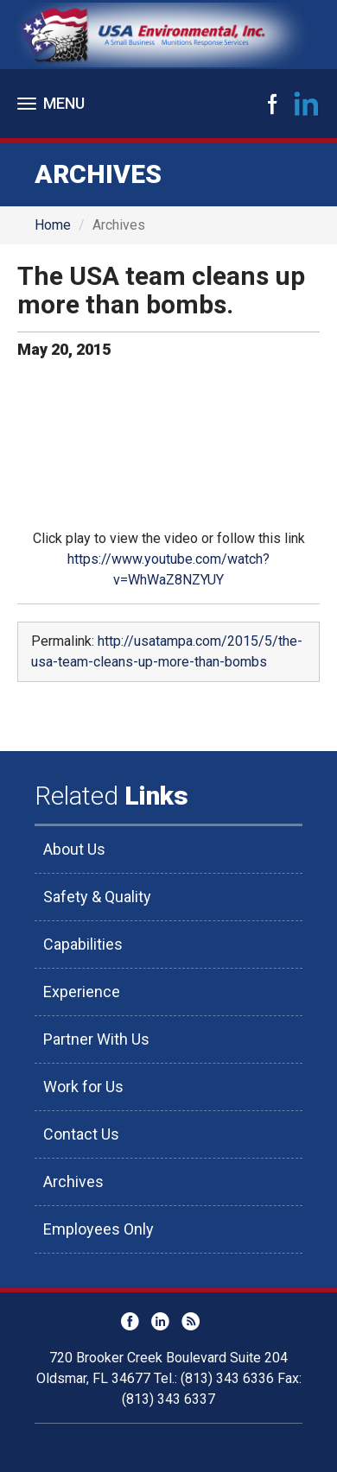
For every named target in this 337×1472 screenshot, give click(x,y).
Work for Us (83, 1086)
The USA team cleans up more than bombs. (161, 290)
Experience (81, 991)
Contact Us (81, 1134)
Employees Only (98, 1229)
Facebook (272, 103)
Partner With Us (96, 1039)
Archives (73, 1181)
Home (53, 225)
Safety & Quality (97, 897)
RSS (190, 1321)
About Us (74, 849)
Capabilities (83, 944)
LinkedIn (306, 103)
